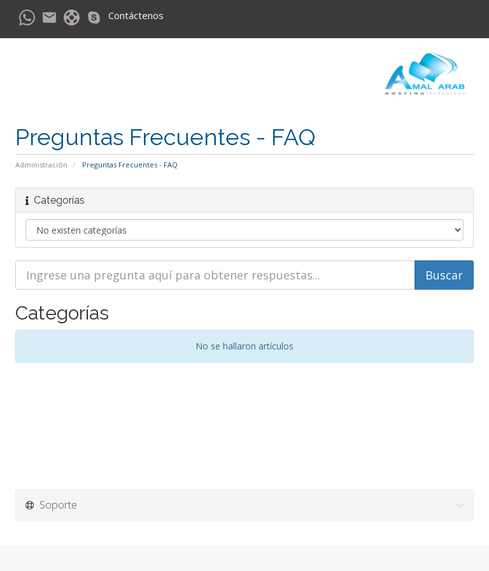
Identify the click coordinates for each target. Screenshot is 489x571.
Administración (41, 164)
